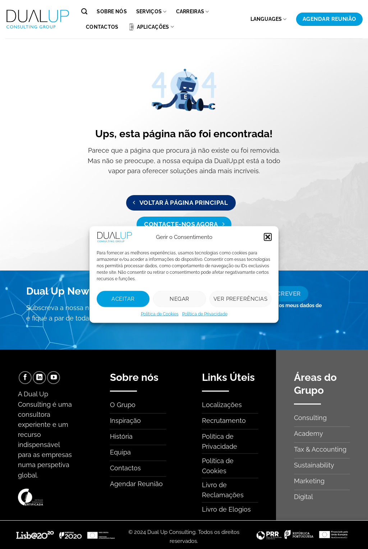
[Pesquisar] (84, 11)
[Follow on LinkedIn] (39, 377)
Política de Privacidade (204, 313)
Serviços (151, 11)
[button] (267, 236)
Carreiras (192, 11)
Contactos (102, 27)
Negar (179, 299)
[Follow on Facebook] (25, 377)
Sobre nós (112, 11)
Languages (268, 19)
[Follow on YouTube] (53, 377)
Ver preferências (240, 299)
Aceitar (122, 299)
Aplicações (151, 27)
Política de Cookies (160, 313)
